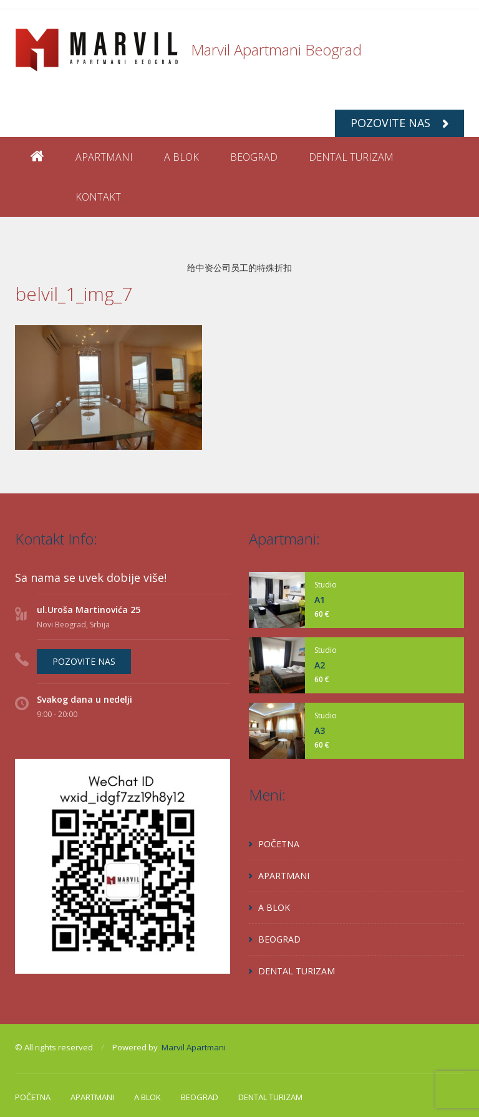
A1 (319, 600)
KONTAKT (98, 197)
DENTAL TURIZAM (351, 157)
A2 (319, 665)
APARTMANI (104, 157)
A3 (319, 730)
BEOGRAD (254, 157)
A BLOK (181, 157)
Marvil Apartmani (194, 1047)
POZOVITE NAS (399, 122)
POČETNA (278, 844)
